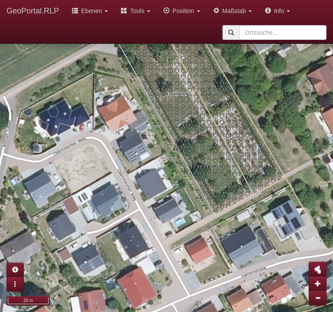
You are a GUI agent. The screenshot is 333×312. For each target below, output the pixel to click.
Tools (135, 10)
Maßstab (232, 10)
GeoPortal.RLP (33, 10)
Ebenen (90, 10)
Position (181, 10)
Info (277, 10)
